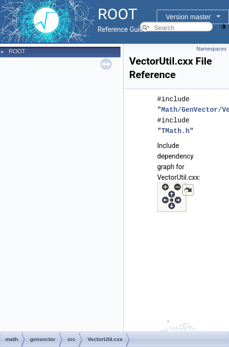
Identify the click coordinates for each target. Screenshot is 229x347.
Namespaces (212, 49)
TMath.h (175, 130)
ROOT (17, 51)
